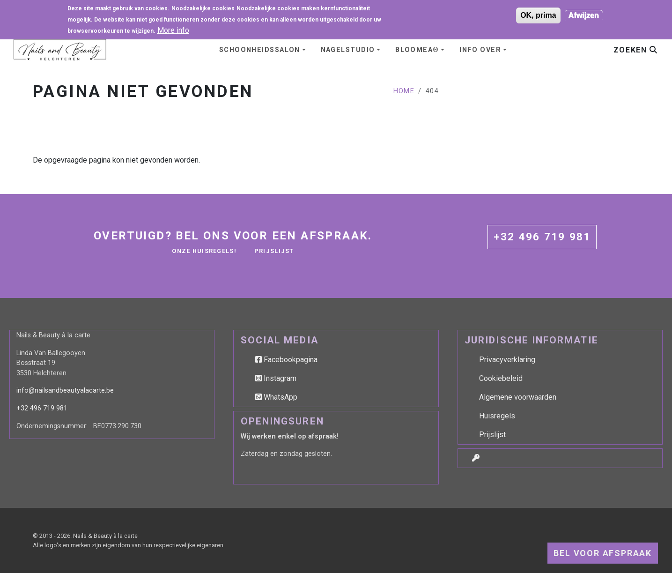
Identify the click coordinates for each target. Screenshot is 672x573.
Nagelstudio (348, 50)
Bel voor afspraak (603, 553)
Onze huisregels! (204, 250)
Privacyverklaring (507, 359)
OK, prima (538, 14)
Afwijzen (584, 14)
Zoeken (635, 49)
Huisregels (497, 415)
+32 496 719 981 (542, 237)
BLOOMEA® (417, 50)
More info (173, 28)
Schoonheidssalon (259, 50)
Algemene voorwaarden (517, 397)
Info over (480, 50)
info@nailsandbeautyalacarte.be (65, 390)
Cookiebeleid (501, 378)
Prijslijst (274, 250)
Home (404, 91)
